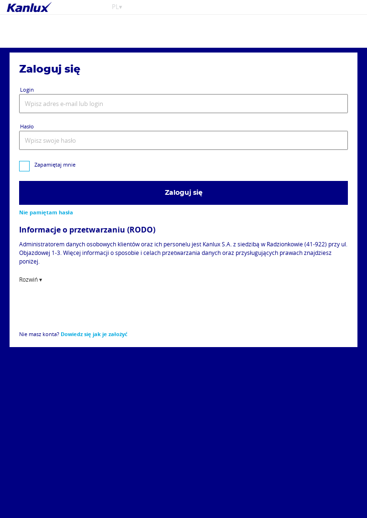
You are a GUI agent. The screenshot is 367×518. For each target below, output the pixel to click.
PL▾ (117, 7)
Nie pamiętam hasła (46, 212)
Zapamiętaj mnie (55, 164)
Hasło (27, 126)
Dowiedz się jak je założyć (94, 334)
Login (27, 89)
